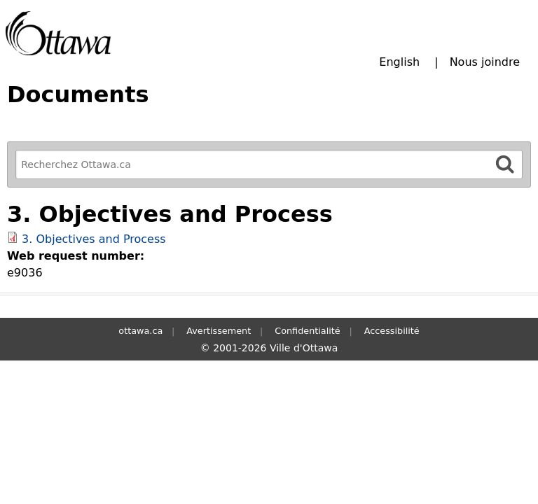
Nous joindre (485, 62)
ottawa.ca (140, 331)
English (399, 62)
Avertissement (218, 331)
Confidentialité (307, 331)
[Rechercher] (505, 164)
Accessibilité (392, 331)
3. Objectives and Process (94, 239)
